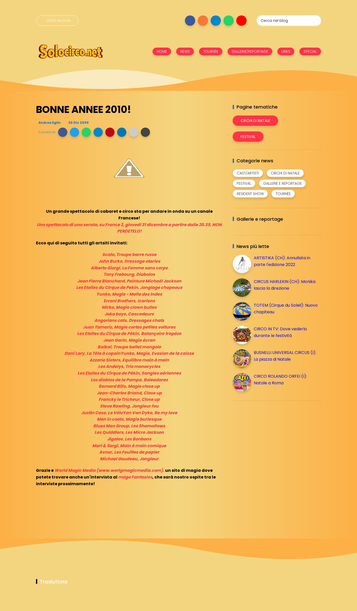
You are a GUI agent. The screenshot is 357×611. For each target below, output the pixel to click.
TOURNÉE (210, 51)
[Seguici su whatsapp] (228, 20)
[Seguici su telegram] (216, 20)
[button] (62, 132)
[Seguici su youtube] (241, 20)
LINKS (285, 51)
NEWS (185, 51)
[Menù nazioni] (57, 20)
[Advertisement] (271, 441)
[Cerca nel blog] (289, 20)
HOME (162, 51)
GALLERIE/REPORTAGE (250, 51)
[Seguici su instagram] (203, 20)
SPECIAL (310, 51)
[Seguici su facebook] (190, 20)
